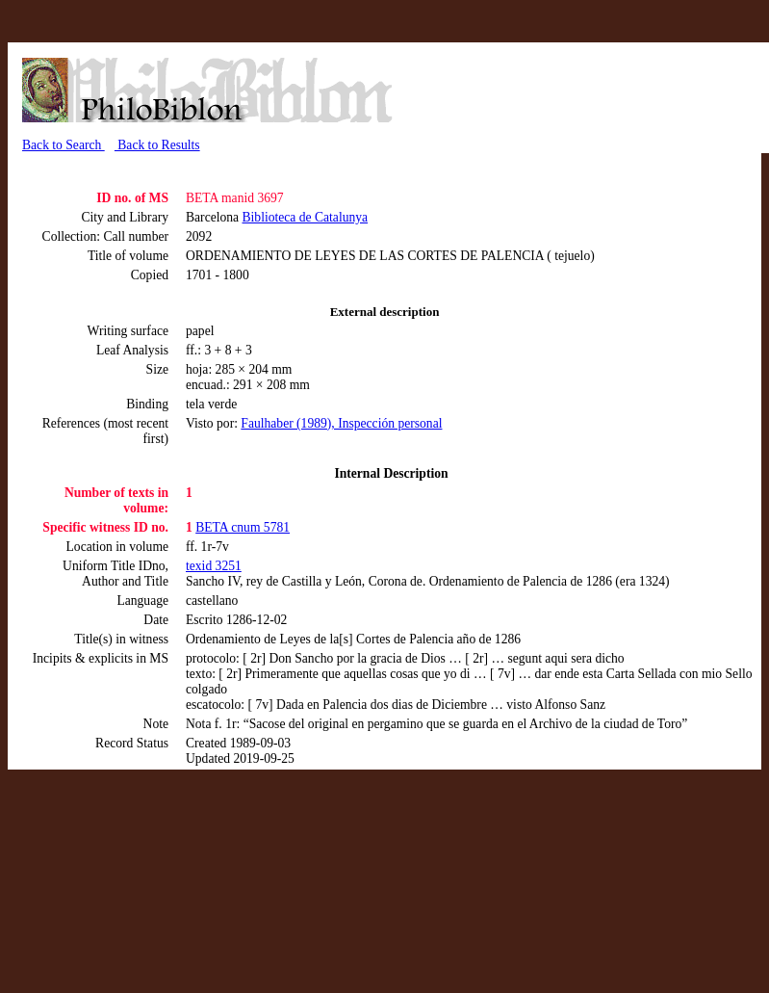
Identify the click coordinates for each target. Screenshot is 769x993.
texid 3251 (214, 566)
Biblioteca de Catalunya (306, 217)
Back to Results (157, 145)
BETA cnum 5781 (242, 527)
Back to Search (63, 145)
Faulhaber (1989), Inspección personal (341, 423)
